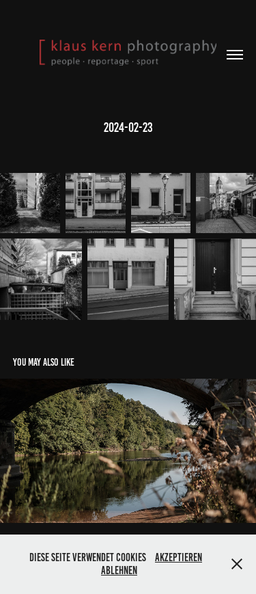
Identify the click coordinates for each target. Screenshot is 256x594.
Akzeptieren (178, 557)
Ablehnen (119, 570)
